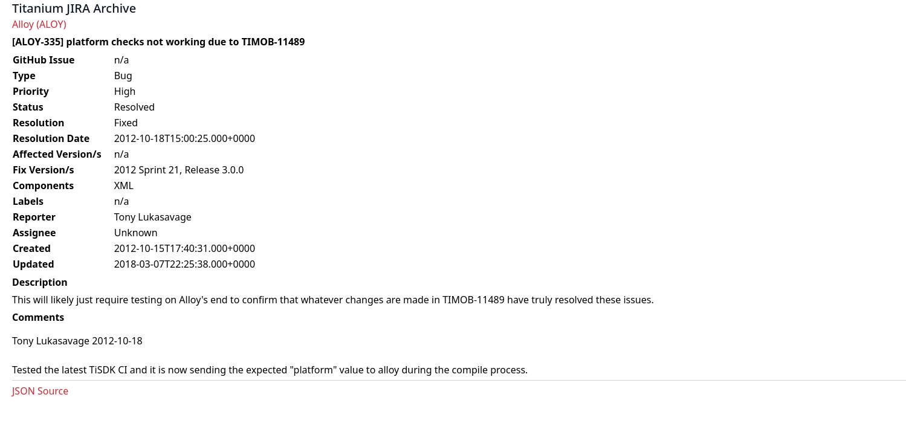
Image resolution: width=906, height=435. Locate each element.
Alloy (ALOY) (39, 24)
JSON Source (40, 391)
